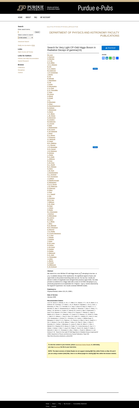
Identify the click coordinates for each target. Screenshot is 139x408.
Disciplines (21, 70)
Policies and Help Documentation (28, 58)
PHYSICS (58, 26)
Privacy (47, 406)
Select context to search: (25, 35)
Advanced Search (23, 41)
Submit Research (23, 61)
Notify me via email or (26, 45)
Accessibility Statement (80, 404)
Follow (95, 68)
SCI (53, 26)
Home (48, 26)
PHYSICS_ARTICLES (68, 26)
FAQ (59, 404)
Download (110, 48)
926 (77, 26)
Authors (20, 72)
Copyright (53, 406)
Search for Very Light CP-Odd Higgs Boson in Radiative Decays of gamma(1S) (71, 48)
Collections (21, 67)
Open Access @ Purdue (25, 52)
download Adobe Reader (83, 344)
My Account (67, 404)
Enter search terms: (24, 29)
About (53, 404)
